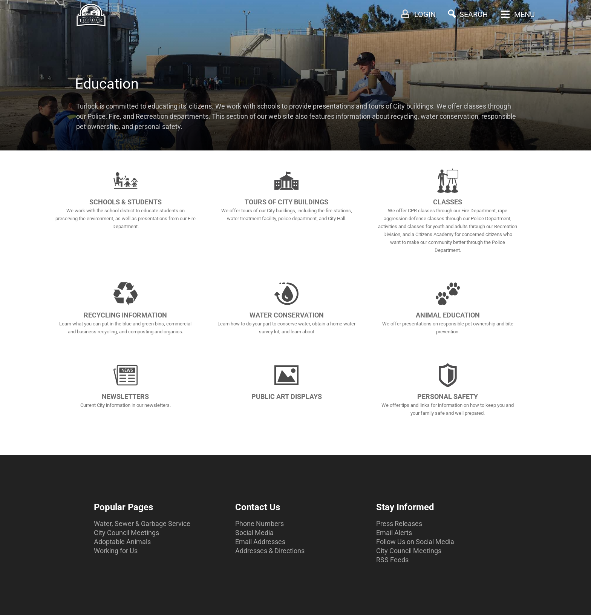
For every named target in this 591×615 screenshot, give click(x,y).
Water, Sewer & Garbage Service (142, 524)
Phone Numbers (259, 524)
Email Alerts (394, 533)
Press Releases (399, 524)
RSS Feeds (392, 560)
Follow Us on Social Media (415, 542)
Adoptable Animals (122, 542)
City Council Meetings (126, 533)
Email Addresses (260, 542)
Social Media (254, 533)
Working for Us (116, 551)
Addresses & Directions (270, 551)
